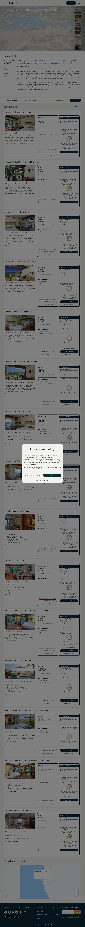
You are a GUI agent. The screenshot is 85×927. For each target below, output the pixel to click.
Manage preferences (42, 480)
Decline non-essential (32, 475)
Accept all (52, 475)
